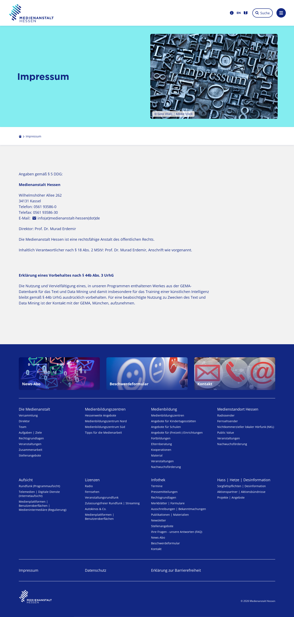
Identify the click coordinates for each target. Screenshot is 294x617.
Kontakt (156, 549)
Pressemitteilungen (164, 492)
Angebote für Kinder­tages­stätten (173, 421)
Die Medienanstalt (34, 409)
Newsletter (158, 520)
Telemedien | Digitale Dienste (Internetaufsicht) (39, 494)
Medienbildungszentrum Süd (105, 427)
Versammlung (28, 415)
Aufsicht (26, 479)
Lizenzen (92, 479)
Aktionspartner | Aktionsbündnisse (241, 492)
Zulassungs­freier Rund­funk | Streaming (112, 503)
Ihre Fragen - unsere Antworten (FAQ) (176, 532)
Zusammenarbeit (30, 450)
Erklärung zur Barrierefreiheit (176, 570)
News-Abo (158, 537)
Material (157, 455)
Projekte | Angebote (231, 497)
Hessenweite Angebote (100, 415)
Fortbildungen (160, 438)
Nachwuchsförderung (166, 467)
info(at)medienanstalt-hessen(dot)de (69, 218)
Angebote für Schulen (166, 427)
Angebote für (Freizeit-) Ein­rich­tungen (177, 432)
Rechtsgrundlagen (31, 438)
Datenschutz (95, 570)
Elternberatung (161, 444)
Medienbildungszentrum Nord (106, 421)
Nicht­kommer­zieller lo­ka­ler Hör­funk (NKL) (245, 427)
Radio (89, 486)
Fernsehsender (227, 421)
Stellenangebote (30, 455)
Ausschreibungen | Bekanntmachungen (178, 509)
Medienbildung (164, 409)
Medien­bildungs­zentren (105, 409)
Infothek (158, 479)
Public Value (225, 432)
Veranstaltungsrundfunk (101, 497)
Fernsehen (92, 492)
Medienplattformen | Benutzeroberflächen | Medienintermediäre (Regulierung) (42, 506)
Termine (157, 486)
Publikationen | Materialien (170, 515)
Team (22, 427)
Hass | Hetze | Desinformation (243, 479)
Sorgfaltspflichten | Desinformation (241, 486)
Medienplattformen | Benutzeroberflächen (99, 517)
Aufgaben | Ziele (30, 432)
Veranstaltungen (30, 444)
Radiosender (226, 415)
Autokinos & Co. (95, 509)
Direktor (24, 421)
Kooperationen (161, 450)
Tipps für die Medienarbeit (103, 432)
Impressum (28, 570)
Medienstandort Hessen (237, 409)
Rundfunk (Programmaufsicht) (39, 486)
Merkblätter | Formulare (168, 503)
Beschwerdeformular (165, 543)
